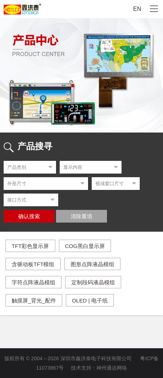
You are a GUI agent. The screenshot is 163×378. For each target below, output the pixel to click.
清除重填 (81, 216)
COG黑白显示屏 (85, 246)
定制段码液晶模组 (93, 282)
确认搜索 (29, 216)
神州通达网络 (111, 368)
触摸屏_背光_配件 (34, 300)
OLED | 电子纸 (90, 300)
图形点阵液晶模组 (92, 264)
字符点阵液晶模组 (33, 282)
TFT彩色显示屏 (30, 246)
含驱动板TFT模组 (33, 264)
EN (137, 9)
